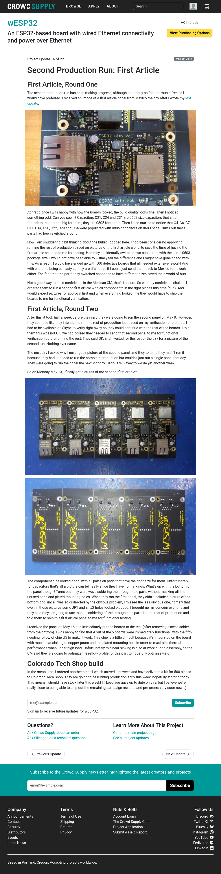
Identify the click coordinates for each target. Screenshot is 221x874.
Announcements (20, 816)
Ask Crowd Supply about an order (53, 733)
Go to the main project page (135, 733)
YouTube (204, 837)
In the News (16, 843)
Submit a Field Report (130, 832)
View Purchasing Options (190, 33)
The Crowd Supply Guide (132, 822)
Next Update (178, 754)
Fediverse (203, 843)
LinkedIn (204, 848)
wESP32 (22, 23)
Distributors (16, 832)
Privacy (66, 832)
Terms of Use (70, 816)
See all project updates (131, 738)
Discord (205, 816)
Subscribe (183, 703)
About (113, 6)
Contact (13, 822)
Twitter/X (204, 822)
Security (13, 827)
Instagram (203, 832)
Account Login (124, 816)
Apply (94, 6)
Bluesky (205, 827)
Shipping (67, 822)
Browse (73, 6)
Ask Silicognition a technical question (56, 738)
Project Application (128, 827)
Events (12, 837)
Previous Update (46, 754)
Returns (66, 827)
